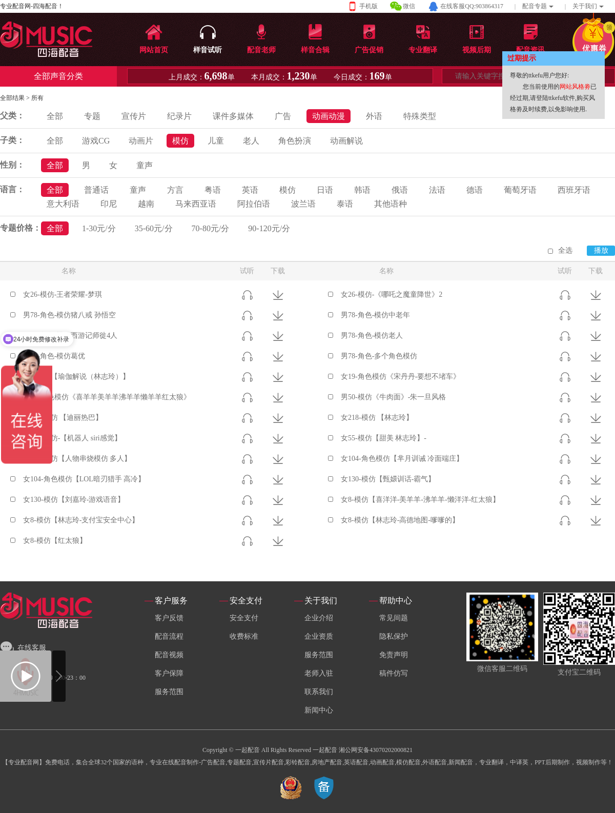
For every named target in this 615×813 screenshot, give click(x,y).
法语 (437, 190)
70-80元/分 (211, 228)
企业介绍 (318, 618)
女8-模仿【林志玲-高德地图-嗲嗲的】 (400, 520)
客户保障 (169, 673)
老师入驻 (318, 673)
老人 (251, 140)
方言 (175, 190)
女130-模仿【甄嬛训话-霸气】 (388, 479)
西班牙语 (574, 190)
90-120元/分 (269, 228)
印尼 (108, 203)
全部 (55, 116)
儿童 (216, 140)
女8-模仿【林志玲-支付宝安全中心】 (81, 520)
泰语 (345, 203)
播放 (601, 250)
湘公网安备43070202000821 (376, 750)
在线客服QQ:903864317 (471, 6)
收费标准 (244, 636)
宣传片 (133, 116)
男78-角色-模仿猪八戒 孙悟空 (69, 315)
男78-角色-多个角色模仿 (379, 356)
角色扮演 (294, 140)
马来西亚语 (195, 203)
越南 (146, 203)
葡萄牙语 (520, 190)
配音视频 (169, 655)
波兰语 (303, 203)
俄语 (400, 190)
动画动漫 (328, 116)
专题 (92, 116)
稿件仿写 (393, 673)
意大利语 (63, 203)
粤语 (212, 190)
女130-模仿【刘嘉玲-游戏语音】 (74, 499)
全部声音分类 (58, 76)
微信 (409, 6)
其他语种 (390, 203)
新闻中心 (318, 710)
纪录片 (179, 116)
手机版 (368, 6)
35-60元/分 (154, 228)
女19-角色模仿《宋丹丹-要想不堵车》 (400, 376)
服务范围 (169, 692)
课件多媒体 (233, 116)
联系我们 (318, 692)
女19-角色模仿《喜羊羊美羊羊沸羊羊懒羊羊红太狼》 (107, 397)
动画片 (141, 140)
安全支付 (244, 618)
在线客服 (31, 648)
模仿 (180, 140)
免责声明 (393, 655)
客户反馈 (169, 618)
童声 (144, 165)
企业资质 (318, 636)
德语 (474, 190)
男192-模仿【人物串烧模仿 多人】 (77, 458)
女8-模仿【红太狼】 (55, 540)
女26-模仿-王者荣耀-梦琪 (62, 294)
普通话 (96, 190)
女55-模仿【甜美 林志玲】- (383, 438)
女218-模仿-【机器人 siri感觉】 (72, 438)
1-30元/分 (99, 228)
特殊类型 (419, 116)
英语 (250, 190)
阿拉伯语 (253, 203)
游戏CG (96, 140)
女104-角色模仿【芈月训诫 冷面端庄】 (402, 458)
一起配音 (325, 750)
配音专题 (534, 6)
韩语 (362, 190)
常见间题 (393, 618)
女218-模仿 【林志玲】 (377, 417)
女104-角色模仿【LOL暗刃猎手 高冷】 (84, 479)
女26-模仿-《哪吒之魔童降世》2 (391, 294)
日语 (325, 190)
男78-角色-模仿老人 (372, 335)
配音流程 (169, 636)
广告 (283, 116)
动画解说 (346, 140)
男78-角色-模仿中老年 (375, 315)
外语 (374, 116)
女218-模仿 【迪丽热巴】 (62, 417)
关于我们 (584, 6)
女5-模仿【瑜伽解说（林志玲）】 (76, 376)
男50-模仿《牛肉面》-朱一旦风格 (393, 397)
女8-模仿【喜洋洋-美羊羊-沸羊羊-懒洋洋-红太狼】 (420, 499)
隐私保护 (393, 636)
